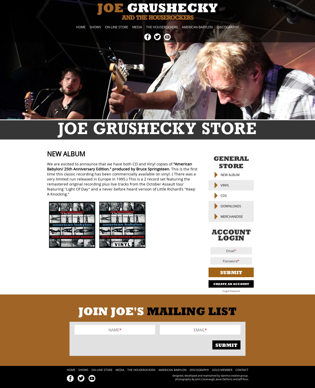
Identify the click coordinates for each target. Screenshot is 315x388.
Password (230, 261)
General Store (231, 162)
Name (113, 330)
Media (137, 27)
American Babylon (197, 27)
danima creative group (234, 375)
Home (81, 27)
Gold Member (222, 370)
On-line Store (116, 27)
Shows (95, 27)
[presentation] (105, 345)
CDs (224, 195)
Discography (228, 27)
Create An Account (231, 284)
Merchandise (232, 216)
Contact (241, 370)
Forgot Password (231, 291)
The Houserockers (162, 27)
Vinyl (225, 185)
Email (230, 251)
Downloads (231, 206)
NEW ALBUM (230, 175)
